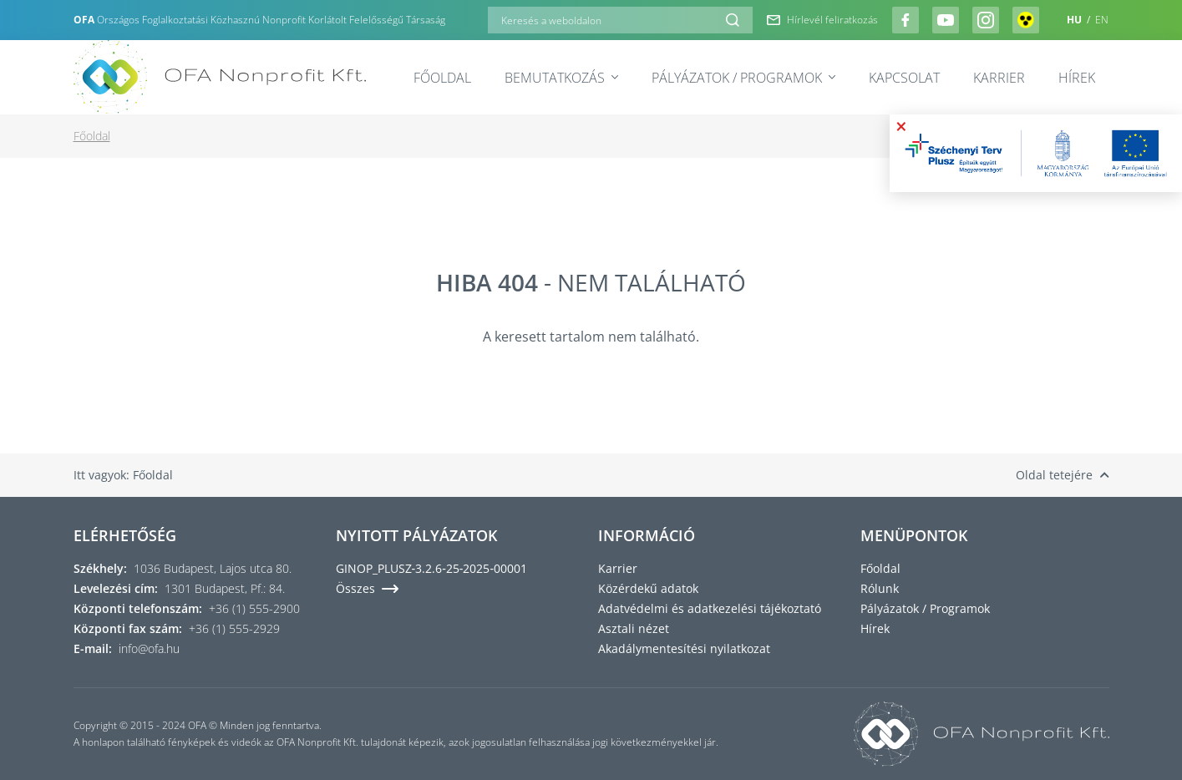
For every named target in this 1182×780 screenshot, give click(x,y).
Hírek (1076, 77)
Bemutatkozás (561, 77)
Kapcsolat (904, 77)
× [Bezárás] (901, 126)
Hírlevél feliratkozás (822, 20)
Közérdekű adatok (648, 588)
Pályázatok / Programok (743, 77)
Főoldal (442, 77)
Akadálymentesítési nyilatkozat (684, 648)
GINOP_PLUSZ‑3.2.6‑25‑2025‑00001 (432, 568)
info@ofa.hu (149, 648)
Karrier (999, 77)
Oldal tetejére (1062, 475)
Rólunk (879, 588)
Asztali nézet (633, 628)
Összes (367, 588)
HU (1075, 20)
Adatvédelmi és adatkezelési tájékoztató (709, 608)
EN (1101, 20)
